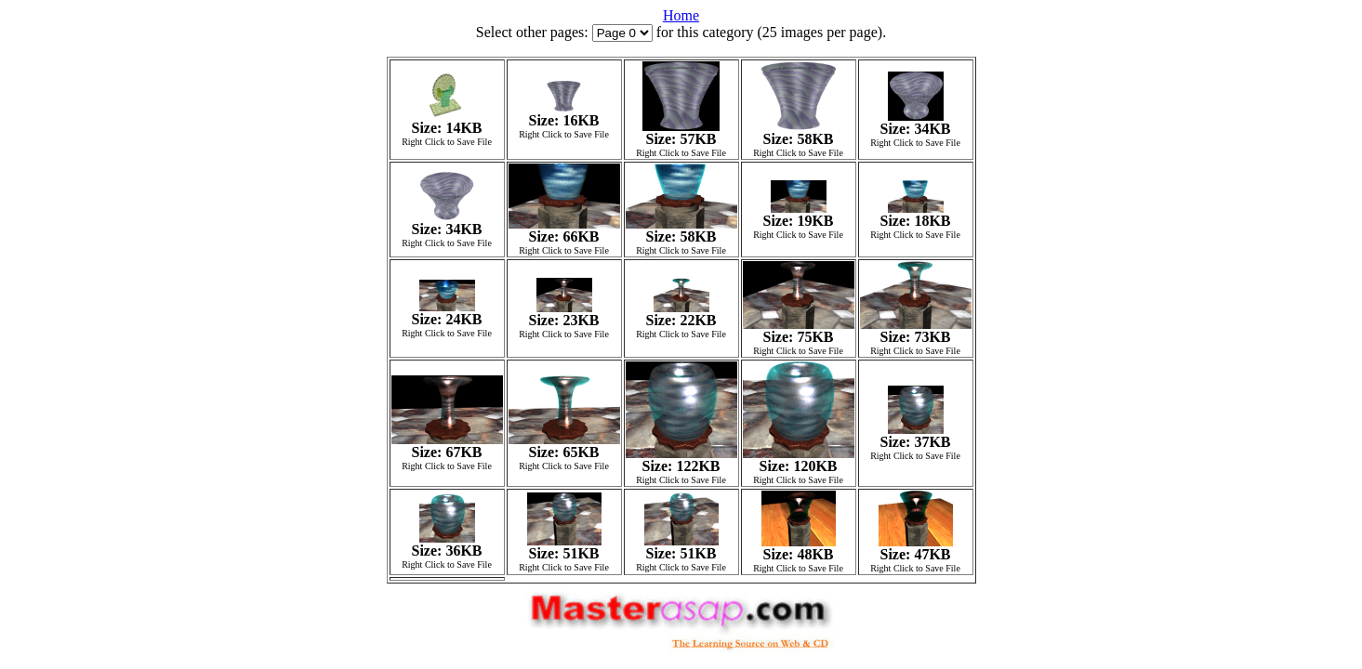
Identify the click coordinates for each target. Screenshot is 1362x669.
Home (681, 15)
